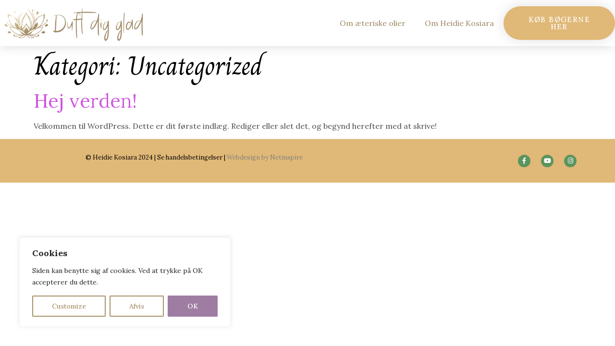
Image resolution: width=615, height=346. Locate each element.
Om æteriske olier (373, 23)
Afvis (136, 306)
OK (192, 306)
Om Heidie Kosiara (459, 23)
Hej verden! (85, 100)
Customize (69, 306)
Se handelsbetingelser (189, 157)
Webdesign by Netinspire (265, 157)
